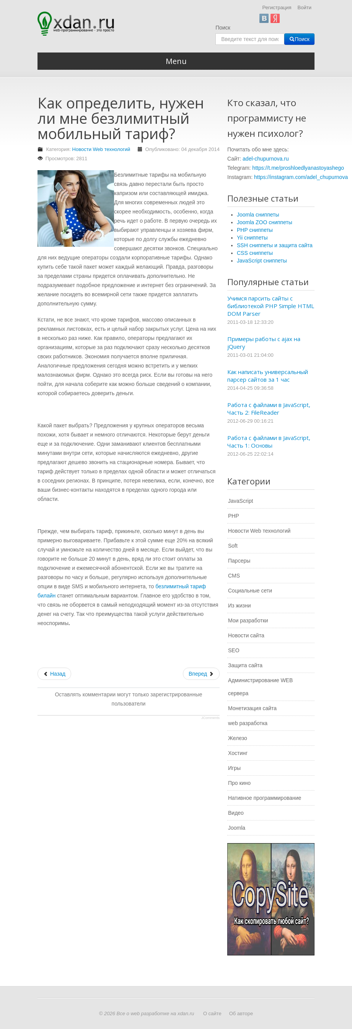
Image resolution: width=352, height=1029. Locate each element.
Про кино (239, 783)
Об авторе (241, 1013)
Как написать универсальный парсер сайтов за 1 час (267, 375)
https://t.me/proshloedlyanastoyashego (298, 168)
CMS (234, 576)
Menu (176, 61)
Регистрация (277, 7)
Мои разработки (248, 620)
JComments (210, 718)
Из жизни (239, 605)
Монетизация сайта (252, 708)
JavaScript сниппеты (262, 261)
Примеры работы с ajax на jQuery (263, 342)
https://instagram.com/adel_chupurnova (301, 177)
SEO (234, 650)
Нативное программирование (264, 798)
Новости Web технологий (101, 149)
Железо (237, 738)
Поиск (222, 28)
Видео (236, 813)
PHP (233, 516)
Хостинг (238, 753)
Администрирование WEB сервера (260, 686)
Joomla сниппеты (258, 215)
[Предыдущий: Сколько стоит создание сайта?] (54, 674)
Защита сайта (245, 665)
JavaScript (240, 501)
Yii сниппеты (252, 238)
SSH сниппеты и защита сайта (275, 245)
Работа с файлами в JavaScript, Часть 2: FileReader (268, 408)
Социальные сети (250, 591)
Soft (233, 546)
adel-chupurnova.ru (266, 159)
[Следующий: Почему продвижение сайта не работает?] (201, 674)
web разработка (247, 723)
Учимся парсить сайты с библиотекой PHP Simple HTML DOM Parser (270, 305)
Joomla (236, 828)
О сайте (212, 1013)
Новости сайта (246, 635)
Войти (304, 7)
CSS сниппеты (255, 253)
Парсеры (239, 561)
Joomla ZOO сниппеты (264, 222)
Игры (234, 768)
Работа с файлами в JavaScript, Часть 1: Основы (268, 441)
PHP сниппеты (255, 230)
